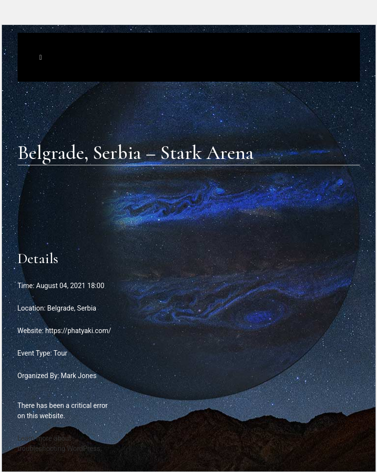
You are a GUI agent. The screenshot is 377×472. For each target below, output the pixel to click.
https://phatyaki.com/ (78, 331)
